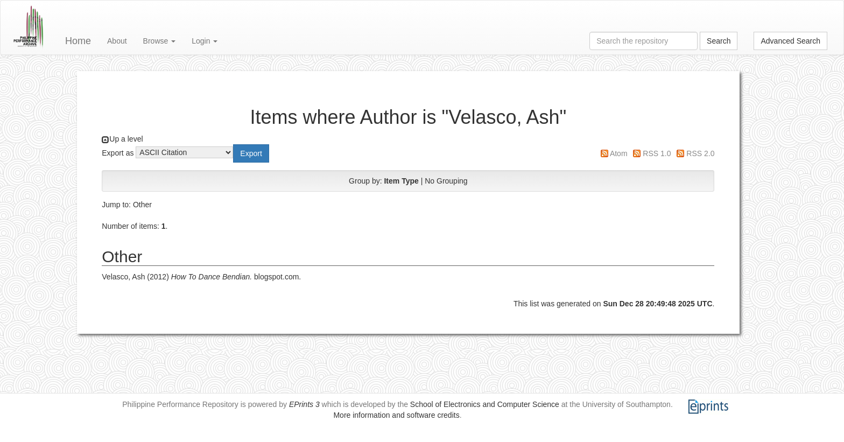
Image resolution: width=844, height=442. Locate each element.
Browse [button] (159, 41)
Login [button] (204, 41)
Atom (619, 153)
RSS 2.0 (700, 153)
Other (142, 204)
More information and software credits (396, 415)
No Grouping (446, 181)
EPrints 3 (304, 404)
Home (78, 41)
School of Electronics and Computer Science (484, 404)
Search (718, 41)
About (117, 41)
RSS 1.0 (657, 153)
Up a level (126, 139)
